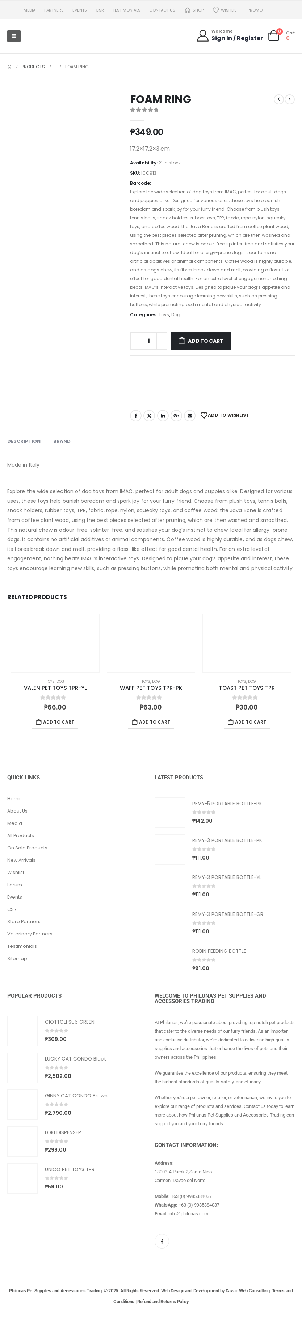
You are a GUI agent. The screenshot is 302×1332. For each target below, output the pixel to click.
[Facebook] (162, 1241)
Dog (175, 315)
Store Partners (24, 921)
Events (79, 10)
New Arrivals (21, 860)
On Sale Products (27, 848)
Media (29, 10)
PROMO (255, 10)
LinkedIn (163, 415)
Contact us (162, 10)
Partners (54, 10)
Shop (194, 10)
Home (14, 799)
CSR (100, 10)
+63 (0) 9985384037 (191, 1196)
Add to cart (205, 340)
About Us (17, 811)
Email (190, 415)
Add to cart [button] (58, 722)
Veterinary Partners (30, 934)
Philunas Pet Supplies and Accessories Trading (55, 1290)
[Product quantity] (149, 341)
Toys (164, 315)
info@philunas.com (188, 1213)
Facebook (136, 415)
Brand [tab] (62, 441)
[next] (290, 99)
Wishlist (225, 10)
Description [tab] (24, 441)
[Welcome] (229, 35)
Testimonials (126, 10)
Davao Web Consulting (248, 1290)
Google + (176, 415)
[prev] (279, 99)
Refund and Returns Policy (163, 1301)
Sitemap (17, 958)
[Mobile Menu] (14, 36)
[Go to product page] (55, 643)
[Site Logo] (43, 36)
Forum (14, 885)
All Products (20, 835)
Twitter (149, 415)
